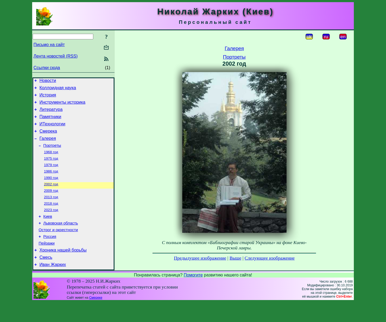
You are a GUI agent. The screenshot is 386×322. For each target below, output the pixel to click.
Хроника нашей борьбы (63, 268)
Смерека (48, 137)
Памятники (50, 121)
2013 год (51, 209)
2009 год (51, 202)
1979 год (51, 175)
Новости (47, 81)
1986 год (51, 181)
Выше (235, 258)
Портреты (52, 153)
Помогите (193, 295)
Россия (49, 253)
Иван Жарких (52, 284)
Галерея (47, 145)
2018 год (51, 216)
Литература (50, 113)
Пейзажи (47, 261)
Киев (47, 231)
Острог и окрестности (58, 246)
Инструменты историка (62, 105)
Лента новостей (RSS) (56, 56)
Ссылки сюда (47, 67)
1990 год (51, 188)
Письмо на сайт (49, 44)
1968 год (51, 161)
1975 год (51, 168)
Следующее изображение (270, 258)
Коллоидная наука (57, 89)
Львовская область (60, 238)
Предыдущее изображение (200, 258)
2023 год (51, 223)
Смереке (95, 317)
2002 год (51, 195)
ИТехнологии (52, 129)
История (47, 97)
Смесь (45, 276)
